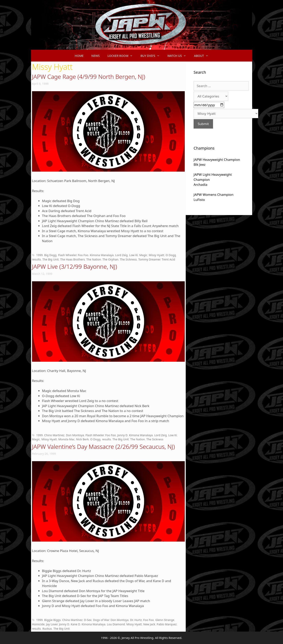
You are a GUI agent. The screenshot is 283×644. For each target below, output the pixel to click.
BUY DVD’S (152, 56)
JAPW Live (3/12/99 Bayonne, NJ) (74, 266)
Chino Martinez (54, 435)
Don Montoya (75, 435)
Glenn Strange (164, 620)
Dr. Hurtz (136, 620)
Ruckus (47, 628)
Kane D (75, 624)
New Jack (149, 624)
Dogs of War (101, 620)
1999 (39, 255)
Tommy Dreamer (149, 259)
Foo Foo (83, 255)
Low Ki (133, 255)
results (36, 259)
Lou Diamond (116, 624)
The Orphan (110, 259)
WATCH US (178, 56)
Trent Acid (168, 259)
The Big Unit (50, 259)
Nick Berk (82, 439)
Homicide (38, 624)
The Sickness (128, 259)
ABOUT (203, 56)
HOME (79, 56)
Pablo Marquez (166, 624)
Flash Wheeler (67, 255)
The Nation (93, 259)
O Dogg (171, 255)
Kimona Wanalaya (102, 255)
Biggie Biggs (52, 620)
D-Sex (88, 620)
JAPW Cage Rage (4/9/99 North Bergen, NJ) (88, 77)
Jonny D (122, 435)
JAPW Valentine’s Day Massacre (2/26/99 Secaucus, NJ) (103, 447)
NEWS (95, 56)
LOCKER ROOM (122, 56)
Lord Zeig (121, 255)
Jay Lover (51, 624)
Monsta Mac (66, 439)
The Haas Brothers (72, 259)
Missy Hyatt (156, 255)
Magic (143, 255)
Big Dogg (50, 255)
